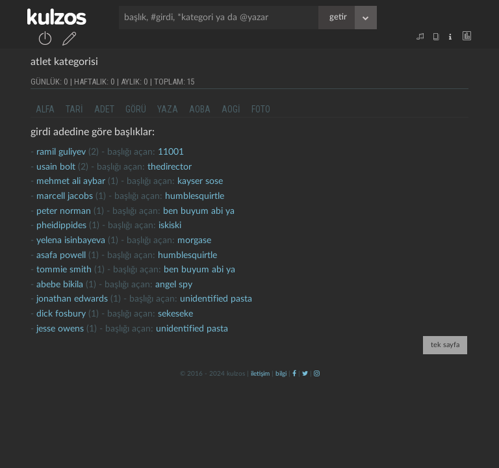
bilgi (281, 373)
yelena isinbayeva (70, 240)
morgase (194, 240)
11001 (171, 152)
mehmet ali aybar (70, 181)
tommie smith (64, 269)
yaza (167, 109)
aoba (200, 109)
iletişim (260, 373)
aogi (231, 109)
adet (104, 109)
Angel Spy (173, 284)
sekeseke (175, 313)
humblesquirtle (194, 196)
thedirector (169, 167)
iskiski (170, 225)
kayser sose (200, 181)
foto (260, 109)
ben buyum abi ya (199, 211)
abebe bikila (59, 284)
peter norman (63, 211)
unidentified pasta (216, 299)
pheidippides (61, 225)
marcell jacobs (64, 196)
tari (74, 109)
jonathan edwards (72, 299)
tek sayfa (445, 344)
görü (135, 109)
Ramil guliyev (61, 152)
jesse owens (60, 328)
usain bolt (55, 167)
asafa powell (61, 255)
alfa (45, 109)
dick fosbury (61, 313)
